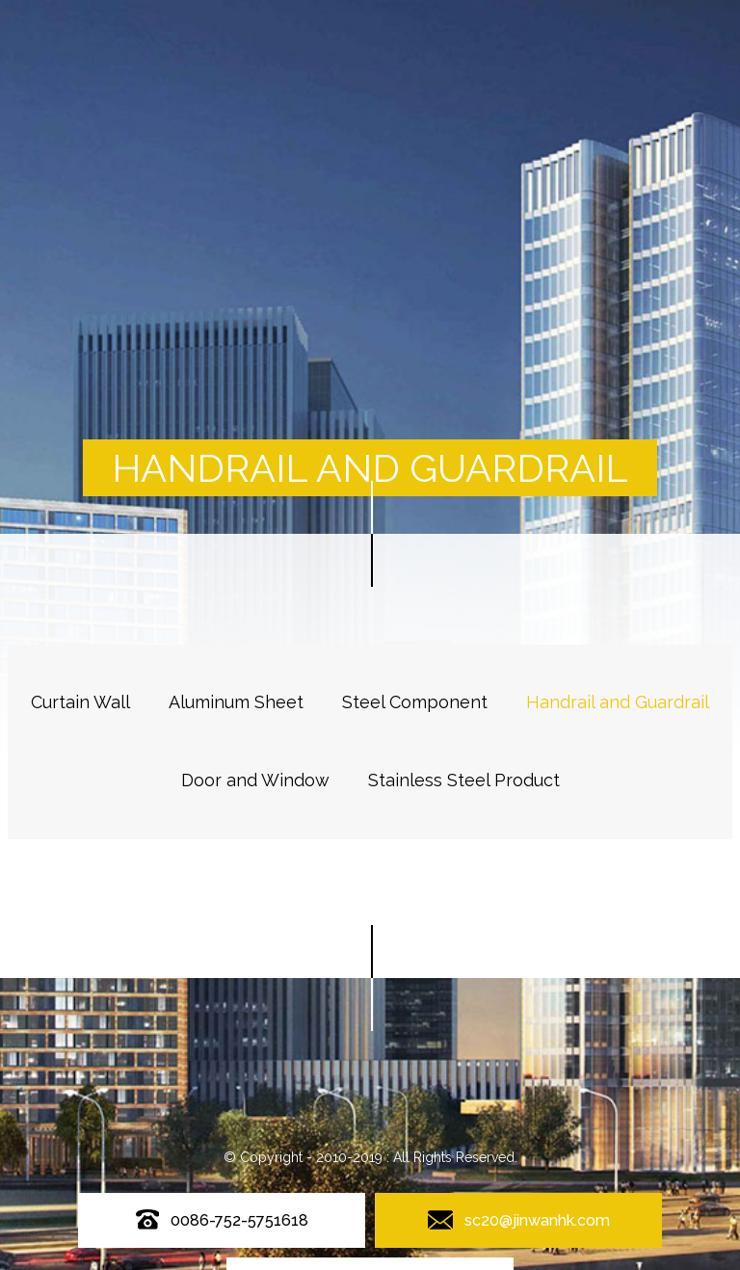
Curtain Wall (80, 702)
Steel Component (415, 702)
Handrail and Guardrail (617, 702)
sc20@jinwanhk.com (537, 1220)
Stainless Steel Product (464, 780)
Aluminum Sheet (236, 702)
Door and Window (255, 780)
